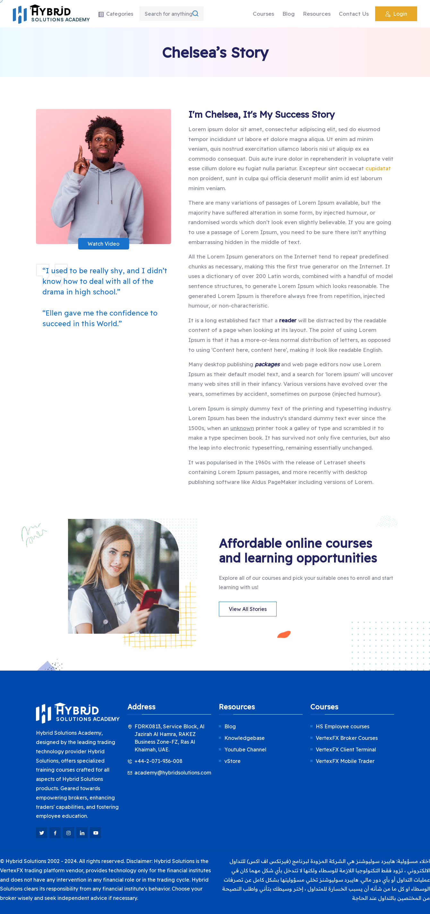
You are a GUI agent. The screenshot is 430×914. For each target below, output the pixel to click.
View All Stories (248, 609)
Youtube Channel (245, 749)
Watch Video (103, 244)
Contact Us (354, 13)
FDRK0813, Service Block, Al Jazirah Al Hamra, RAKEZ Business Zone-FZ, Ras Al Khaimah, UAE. (169, 738)
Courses (263, 13)
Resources (317, 13)
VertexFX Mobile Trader (345, 761)
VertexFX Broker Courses (347, 738)
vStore (232, 761)
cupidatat (378, 168)
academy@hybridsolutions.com (172, 772)
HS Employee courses (342, 726)
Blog (288, 13)
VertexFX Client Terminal (346, 749)
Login (396, 14)
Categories (115, 14)
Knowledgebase (244, 738)
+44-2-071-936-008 (158, 761)
